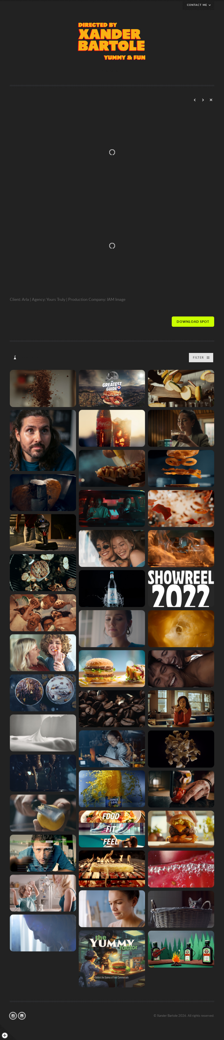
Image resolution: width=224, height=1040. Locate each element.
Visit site (193, 321)
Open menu (110, 71)
